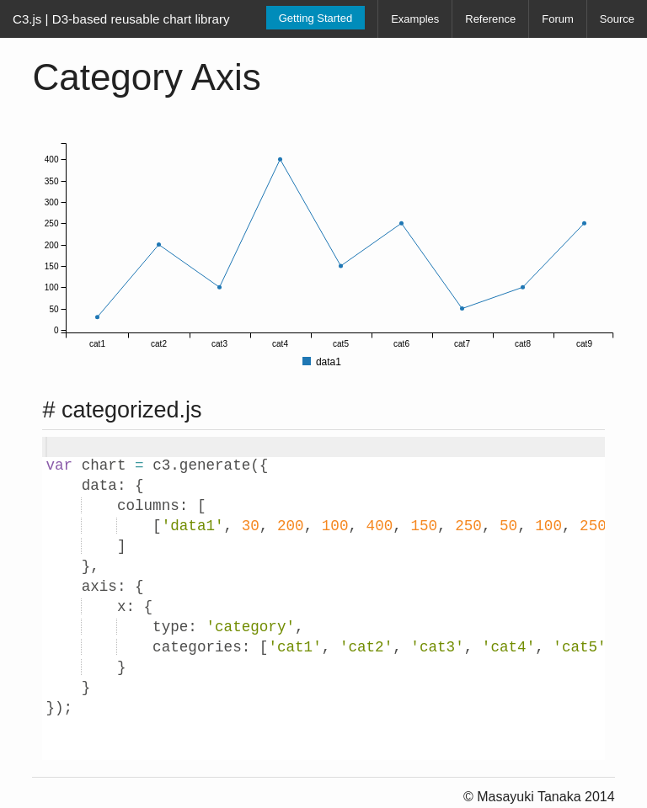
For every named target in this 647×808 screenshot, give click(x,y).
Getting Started (315, 18)
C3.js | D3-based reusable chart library (121, 19)
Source (617, 19)
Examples (415, 19)
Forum (558, 19)
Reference (490, 19)
